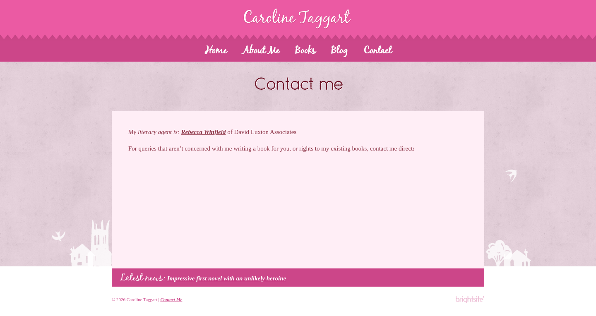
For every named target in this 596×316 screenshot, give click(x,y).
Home (216, 51)
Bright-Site (469, 300)
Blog (339, 51)
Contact (377, 51)
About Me (261, 51)
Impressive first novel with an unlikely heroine (226, 278)
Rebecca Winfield (203, 132)
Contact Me (171, 299)
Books (305, 51)
